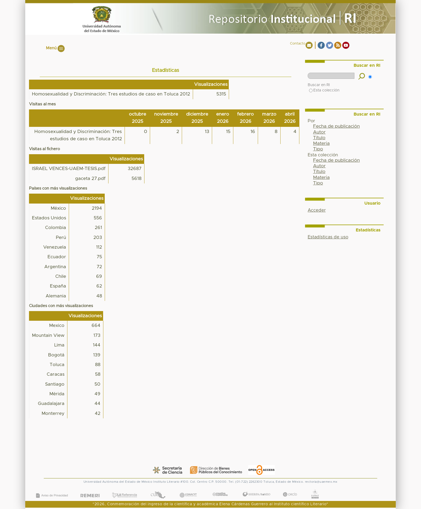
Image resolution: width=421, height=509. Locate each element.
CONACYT (188, 490)
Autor (319, 132)
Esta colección (324, 90)
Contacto (297, 43)
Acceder (317, 210)
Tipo (318, 149)
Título (319, 137)
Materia (321, 143)
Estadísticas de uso (328, 237)
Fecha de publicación (336, 126)
